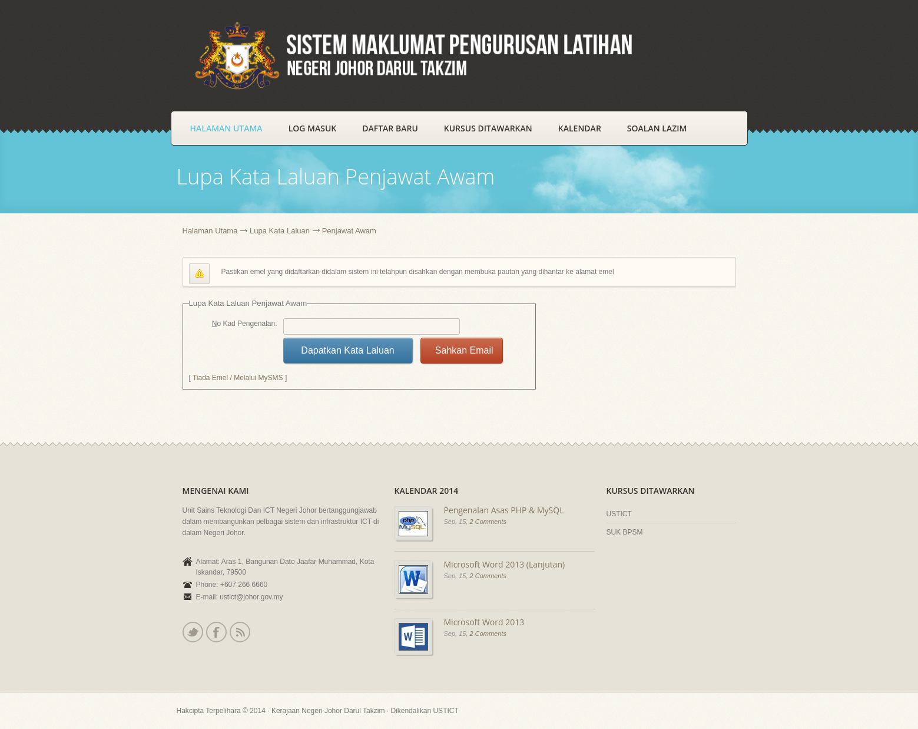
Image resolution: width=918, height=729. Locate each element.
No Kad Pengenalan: (244, 323)
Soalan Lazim (657, 128)
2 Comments (488, 521)
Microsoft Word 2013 (484, 622)
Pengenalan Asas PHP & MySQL (504, 510)
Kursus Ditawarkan (488, 128)
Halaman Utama (226, 128)
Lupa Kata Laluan (280, 230)
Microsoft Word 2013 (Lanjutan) (504, 564)
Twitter (192, 632)
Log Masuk (313, 128)
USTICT (619, 514)
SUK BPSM (625, 532)
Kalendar (579, 128)
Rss (239, 632)
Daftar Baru (390, 128)
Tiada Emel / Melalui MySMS (238, 378)
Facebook (216, 632)
